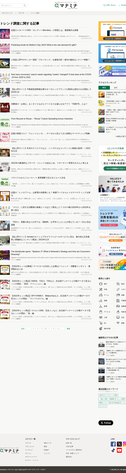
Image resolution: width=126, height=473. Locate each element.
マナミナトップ (7, 13)
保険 (105, 300)
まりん (108, 123)
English (46, 450)
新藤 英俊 (108, 114)
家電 (105, 306)
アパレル (107, 312)
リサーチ (21, 13)
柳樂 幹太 (14, 68)
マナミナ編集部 (16, 53)
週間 (115, 88)
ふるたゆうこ (15, 38)
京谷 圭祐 (108, 364)
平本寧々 (108, 97)
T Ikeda (13, 97)
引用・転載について (72, 453)
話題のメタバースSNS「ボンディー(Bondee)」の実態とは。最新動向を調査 (44, 30)
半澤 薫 (13, 186)
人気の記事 (69, 446)
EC (105, 323)
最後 (68, 329)
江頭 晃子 (14, 171)
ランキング (29, 450)
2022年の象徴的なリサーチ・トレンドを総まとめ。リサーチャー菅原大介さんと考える (49, 163)
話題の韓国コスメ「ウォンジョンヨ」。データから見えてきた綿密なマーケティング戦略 (50, 133)
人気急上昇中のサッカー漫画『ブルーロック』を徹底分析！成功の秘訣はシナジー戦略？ (50, 60)
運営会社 (69, 457)
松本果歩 (13, 112)
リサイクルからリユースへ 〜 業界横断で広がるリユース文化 (38, 178)
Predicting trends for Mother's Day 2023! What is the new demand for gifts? (44, 45)
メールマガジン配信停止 (74, 450)
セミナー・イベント (32, 460)
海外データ (47, 443)
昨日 (104, 88)
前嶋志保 (13, 141)
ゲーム (106, 295)
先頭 (22, 329)
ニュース (47, 453)
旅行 (105, 284)
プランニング (29, 446)
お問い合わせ (111, 5)
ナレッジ (28, 453)
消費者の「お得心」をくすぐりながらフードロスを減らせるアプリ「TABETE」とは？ (49, 104)
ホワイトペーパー (31, 457)
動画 (45, 446)
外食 (105, 289)
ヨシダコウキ (15, 200)
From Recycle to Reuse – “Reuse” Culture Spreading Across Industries (42, 119)
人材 (105, 317)
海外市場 (107, 329)
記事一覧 (69, 443)
